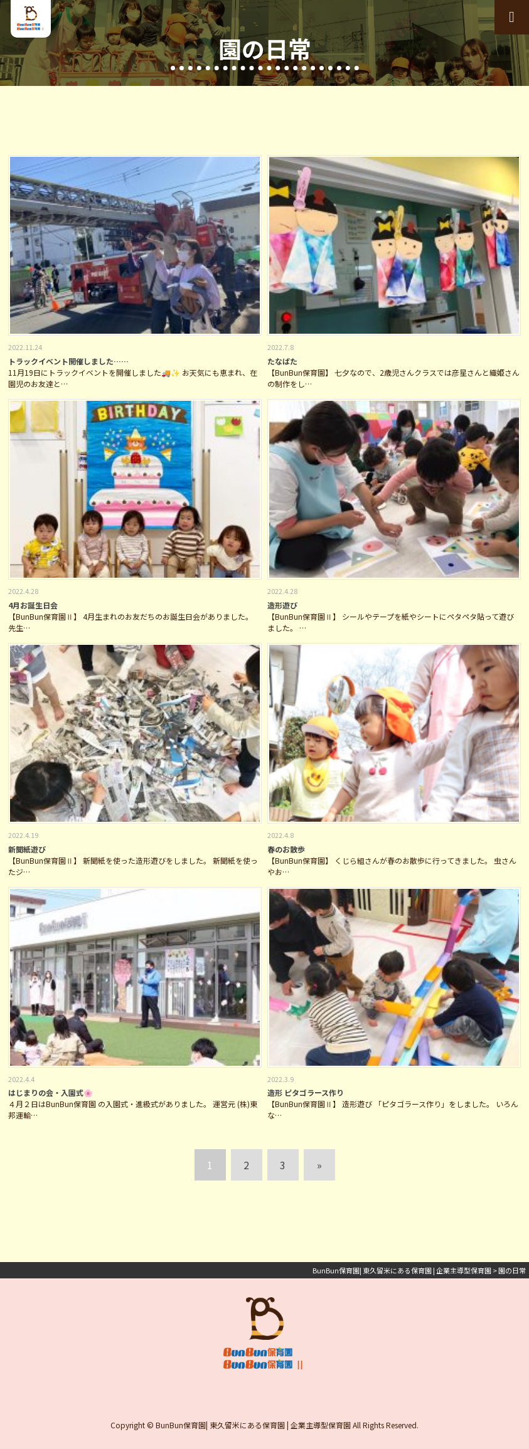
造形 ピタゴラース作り (305, 1092)
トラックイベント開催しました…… (68, 361)
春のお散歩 (286, 849)
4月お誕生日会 (33, 605)
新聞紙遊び (27, 849)
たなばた (282, 361)
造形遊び (282, 605)
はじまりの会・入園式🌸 (50, 1092)
